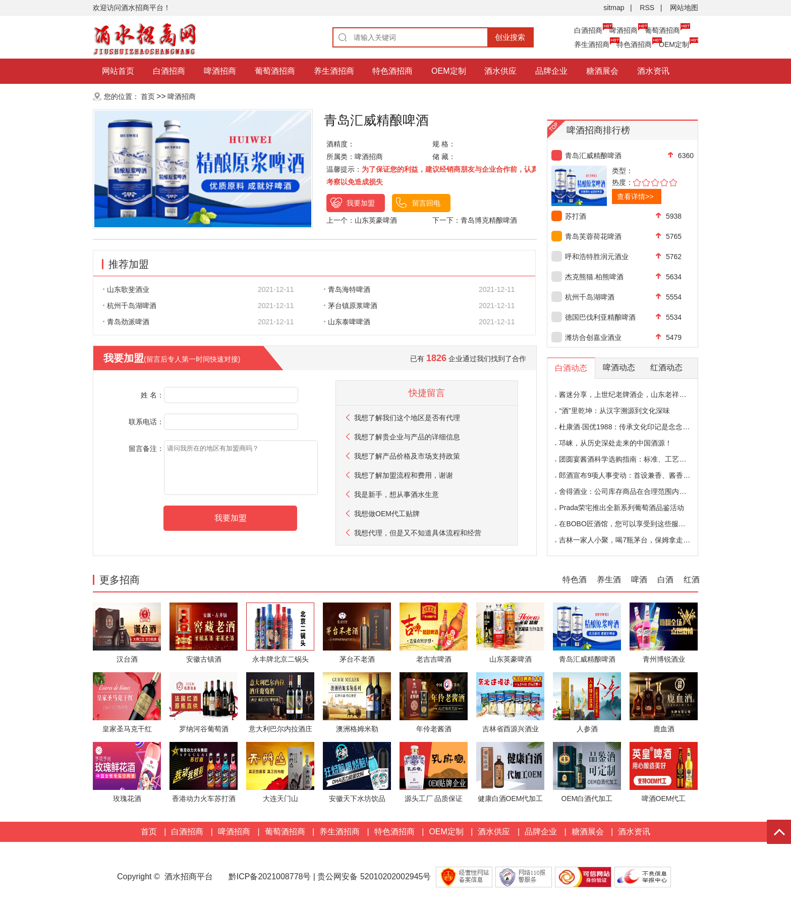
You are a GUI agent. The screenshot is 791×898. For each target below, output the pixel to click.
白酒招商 (588, 30)
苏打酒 (575, 216)
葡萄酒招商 (662, 30)
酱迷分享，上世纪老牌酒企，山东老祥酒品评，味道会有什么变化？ (665, 394)
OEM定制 (674, 44)
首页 (148, 96)
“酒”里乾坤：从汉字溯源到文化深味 (614, 411)
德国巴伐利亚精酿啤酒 (600, 317)
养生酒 (609, 579)
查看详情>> (635, 196)
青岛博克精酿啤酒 (489, 220)
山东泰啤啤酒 (347, 322)
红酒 (692, 579)
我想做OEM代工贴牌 (387, 514)
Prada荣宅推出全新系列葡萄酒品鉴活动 (621, 508)
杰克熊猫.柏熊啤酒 (594, 277)
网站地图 (684, 8)
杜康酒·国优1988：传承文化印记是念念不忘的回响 (638, 427)
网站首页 (118, 71)
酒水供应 (500, 71)
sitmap (613, 8)
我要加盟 (361, 203)
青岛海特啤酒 (347, 289)
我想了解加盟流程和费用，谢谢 (403, 475)
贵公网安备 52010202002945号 (375, 876)
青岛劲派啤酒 (126, 322)
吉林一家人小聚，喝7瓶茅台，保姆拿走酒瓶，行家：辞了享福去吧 (663, 540)
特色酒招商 (634, 44)
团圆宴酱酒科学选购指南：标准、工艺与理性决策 (636, 459)
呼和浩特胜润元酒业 (597, 257)
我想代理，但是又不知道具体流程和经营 (417, 533)
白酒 (665, 579)
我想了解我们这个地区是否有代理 (407, 418)
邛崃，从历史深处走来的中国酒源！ (615, 443)
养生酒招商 (591, 44)
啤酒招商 (623, 30)
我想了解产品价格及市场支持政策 (407, 456)
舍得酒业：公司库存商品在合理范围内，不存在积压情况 (647, 491)
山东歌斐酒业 (126, 289)
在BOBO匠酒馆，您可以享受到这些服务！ (625, 524)
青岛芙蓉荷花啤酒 (593, 236)
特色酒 (574, 579)
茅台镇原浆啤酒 (350, 306)
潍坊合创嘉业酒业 (593, 337)
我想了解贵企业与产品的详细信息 (407, 437)
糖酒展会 (602, 71)
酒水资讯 (653, 71)
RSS (647, 8)
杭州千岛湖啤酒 (129, 306)
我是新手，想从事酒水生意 (396, 494)
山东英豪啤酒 (376, 220)
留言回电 (426, 203)
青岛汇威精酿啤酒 (593, 156)
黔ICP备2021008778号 (270, 876)
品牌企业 (551, 71)
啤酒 (639, 579)
